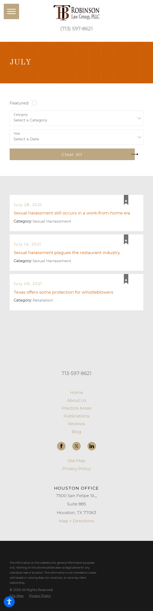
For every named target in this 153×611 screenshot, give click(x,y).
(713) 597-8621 (76, 28)
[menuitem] (76, 393)
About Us (76, 400)
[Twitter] (76, 446)
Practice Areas (76, 408)
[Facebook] (61, 446)
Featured (19, 103)
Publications (76, 416)
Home (76, 392)
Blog (76, 431)
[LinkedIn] (91, 446)
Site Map (76, 461)
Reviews (76, 424)
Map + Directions (76, 521)
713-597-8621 (76, 374)
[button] (9, 601)
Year (17, 133)
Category (21, 115)
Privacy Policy (76, 468)
